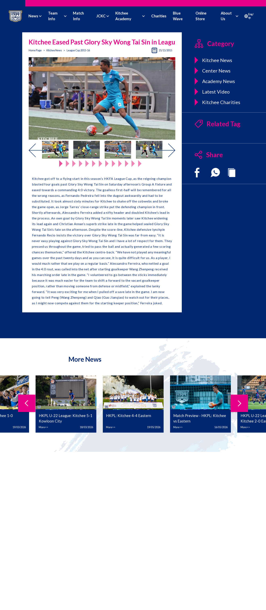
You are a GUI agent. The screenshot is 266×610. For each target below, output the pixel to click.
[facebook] (197, 172)
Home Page (35, 50)
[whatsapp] (215, 172)
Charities (158, 16)
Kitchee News (54, 50)
